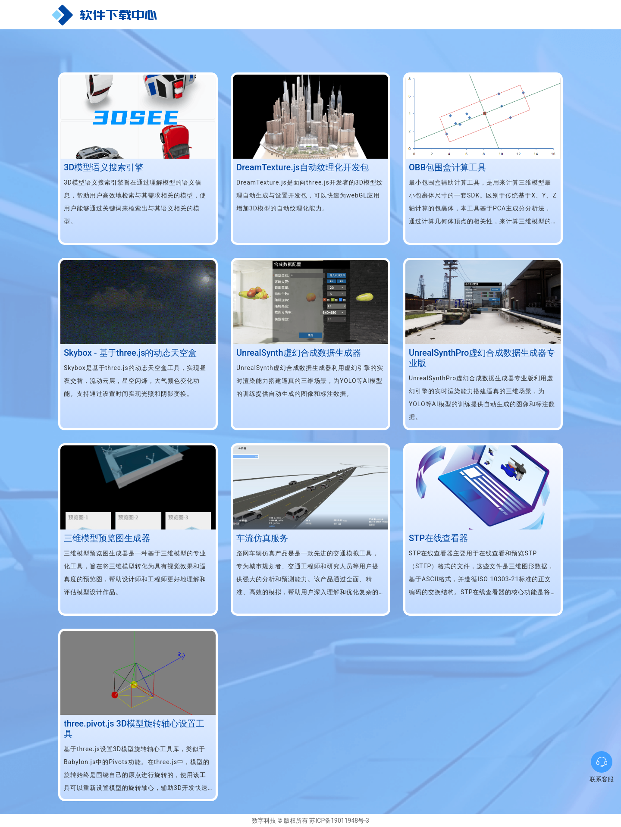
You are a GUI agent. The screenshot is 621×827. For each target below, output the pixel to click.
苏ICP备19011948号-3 (338, 820)
